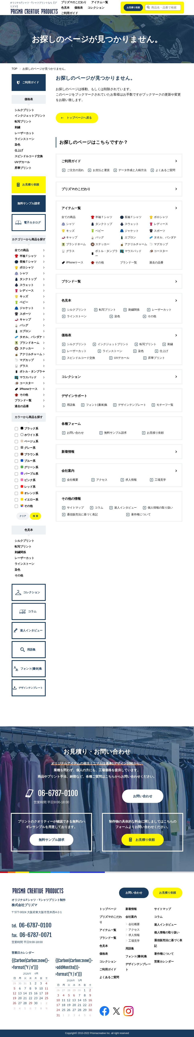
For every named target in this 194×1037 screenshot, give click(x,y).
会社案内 (131, 916)
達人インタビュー (165, 924)
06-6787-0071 (35, 934)
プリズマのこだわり (73, 2)
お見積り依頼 (133, 7)
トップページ (107, 909)
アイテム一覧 (99, 2)
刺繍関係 (20, 552)
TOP (14, 68)
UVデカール (22, 162)
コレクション (96, 7)
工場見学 (134, 940)
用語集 (129, 948)
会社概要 (134, 924)
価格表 (78, 7)
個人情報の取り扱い (166, 932)
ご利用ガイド (69, 13)
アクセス (134, 929)
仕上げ (19, 150)
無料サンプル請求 (51, 839)
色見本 (65, 7)
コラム (158, 916)
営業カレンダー (164, 961)
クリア (22, 516)
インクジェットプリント (30, 115)
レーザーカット (24, 133)
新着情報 (131, 909)
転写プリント (23, 121)
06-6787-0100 (58, 793)
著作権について (164, 953)
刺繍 (17, 127)
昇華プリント (23, 167)
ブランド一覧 (107, 937)
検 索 (35, 516)
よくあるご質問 (109, 977)
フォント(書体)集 (136, 956)
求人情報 (134, 935)
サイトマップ (162, 909)
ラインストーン (24, 139)
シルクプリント (24, 110)
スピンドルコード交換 (29, 156)
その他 (19, 575)
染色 (17, 144)
